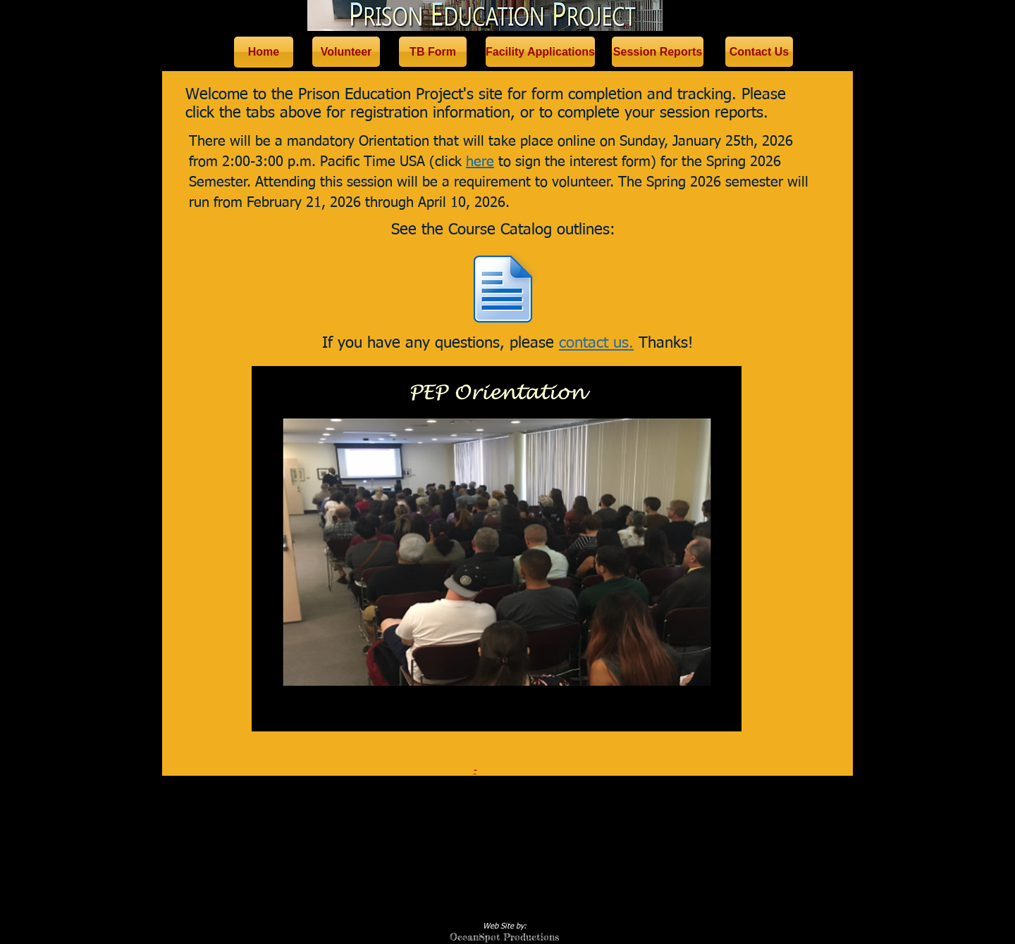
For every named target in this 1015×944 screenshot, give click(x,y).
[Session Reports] (657, 52)
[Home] (263, 52)
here (480, 162)
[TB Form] (433, 52)
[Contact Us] (759, 52)
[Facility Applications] (540, 52)
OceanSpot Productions (504, 937)
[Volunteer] (346, 52)
